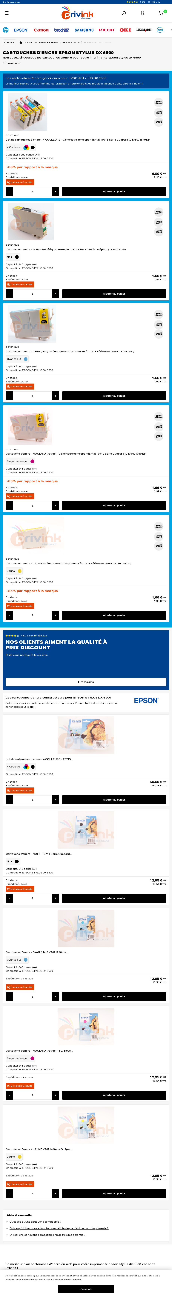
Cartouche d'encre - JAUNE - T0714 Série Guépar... (39, 1149)
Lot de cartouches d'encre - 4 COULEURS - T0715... (39, 759)
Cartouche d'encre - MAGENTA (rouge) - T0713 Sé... (39, 1050)
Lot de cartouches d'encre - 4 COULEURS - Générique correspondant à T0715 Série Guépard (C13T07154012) (78, 139)
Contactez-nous (11, 2)
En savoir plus (12, 63)
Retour (10, 42)
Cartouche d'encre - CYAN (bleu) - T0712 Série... (37, 952)
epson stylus (73, 42)
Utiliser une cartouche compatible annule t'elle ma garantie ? (47, 1234)
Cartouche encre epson (44, 42)
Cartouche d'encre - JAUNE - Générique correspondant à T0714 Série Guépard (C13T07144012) (68, 563)
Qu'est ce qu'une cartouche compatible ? (35, 1221)
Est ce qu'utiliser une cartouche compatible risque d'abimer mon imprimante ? (59, 1228)
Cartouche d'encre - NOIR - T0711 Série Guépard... (39, 854)
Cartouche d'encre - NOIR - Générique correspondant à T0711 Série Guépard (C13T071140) (66, 249)
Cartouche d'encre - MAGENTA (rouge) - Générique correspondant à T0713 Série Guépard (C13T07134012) (75, 453)
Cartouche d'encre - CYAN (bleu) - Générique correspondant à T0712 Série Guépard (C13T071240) (70, 351)
